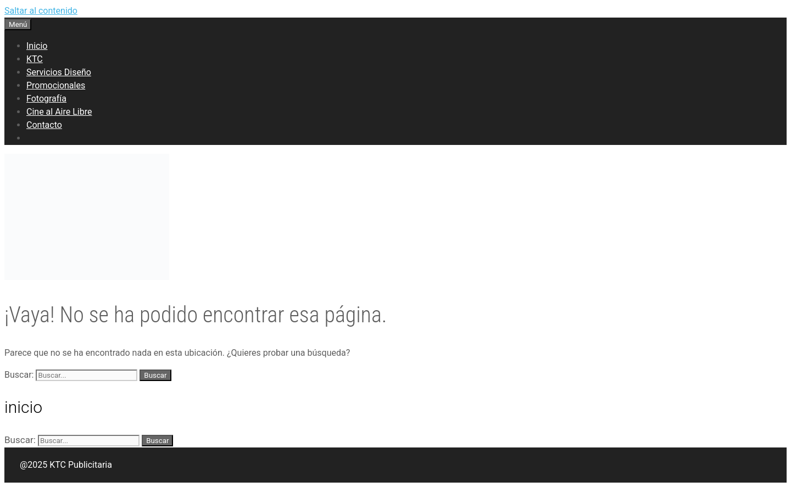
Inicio (36, 46)
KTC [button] (34, 59)
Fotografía (46, 98)
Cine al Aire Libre (59, 112)
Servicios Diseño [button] (58, 72)
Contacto (44, 125)
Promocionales (55, 85)
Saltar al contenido (40, 10)
